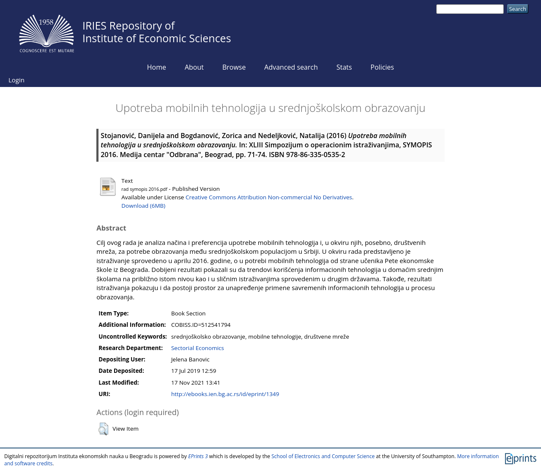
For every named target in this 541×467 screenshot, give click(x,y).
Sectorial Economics (197, 348)
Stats (344, 67)
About (194, 67)
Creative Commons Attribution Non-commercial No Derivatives (269, 197)
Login (16, 80)
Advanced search (291, 67)
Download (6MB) (143, 205)
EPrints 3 (198, 456)
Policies (382, 67)
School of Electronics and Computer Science (322, 456)
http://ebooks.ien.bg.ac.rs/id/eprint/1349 (225, 394)
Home (156, 67)
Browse (234, 67)
